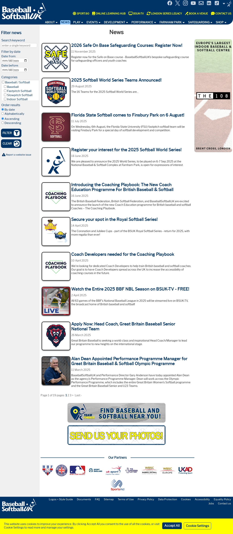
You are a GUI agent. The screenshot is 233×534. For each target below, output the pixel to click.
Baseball (13, 87)
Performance (142, 22)
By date (10, 109)
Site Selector (227, 3)
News (65, 22)
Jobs (211, 503)
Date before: (10, 65)
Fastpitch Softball (19, 91)
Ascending (12, 119)
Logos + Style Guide (61, 499)
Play (76, 22)
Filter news (11, 32)
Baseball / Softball (17, 82)
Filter (11, 133)
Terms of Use (126, 499)
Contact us (224, 503)
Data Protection (167, 499)
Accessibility (202, 499)
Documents (84, 499)
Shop (220, 22)
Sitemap (109, 499)
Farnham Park (170, 22)
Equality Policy (222, 499)
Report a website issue (18, 154)
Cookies (186, 499)
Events (92, 22)
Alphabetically (14, 114)
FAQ (97, 499)
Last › (78, 395)
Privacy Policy (146, 499)
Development (114, 22)
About (50, 22)
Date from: (8, 56)
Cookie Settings (197, 526)
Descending (13, 123)
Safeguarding (198, 22)
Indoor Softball (17, 99)
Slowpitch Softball (20, 95)
